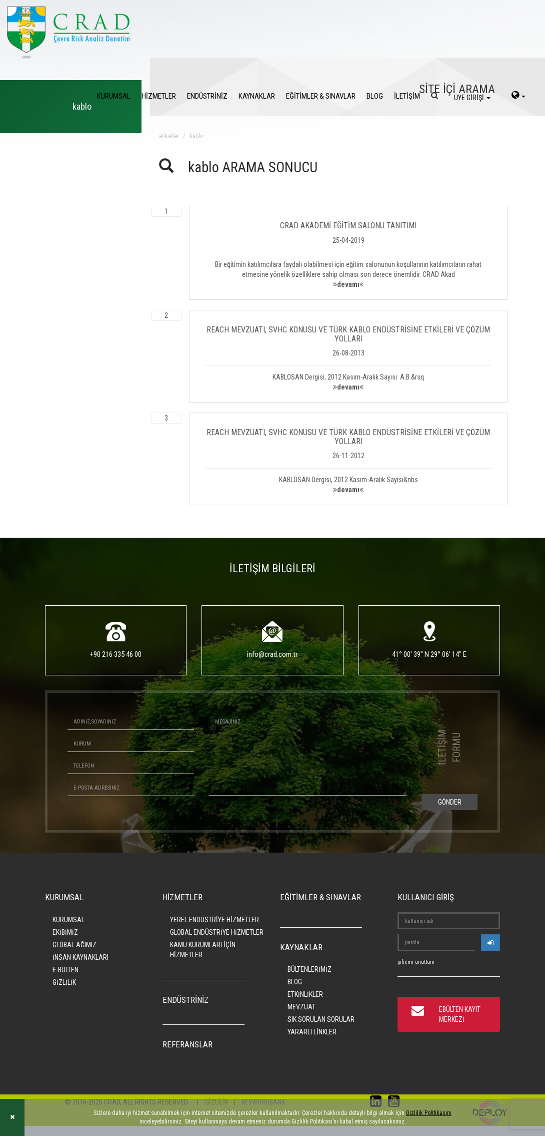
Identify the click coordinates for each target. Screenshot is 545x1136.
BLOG (374, 96)
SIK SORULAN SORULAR (321, 1019)
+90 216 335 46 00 (116, 654)
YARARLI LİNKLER (312, 1032)
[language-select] (518, 96)
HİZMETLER (159, 96)
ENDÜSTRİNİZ (207, 96)
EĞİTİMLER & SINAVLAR (321, 96)
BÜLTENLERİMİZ (310, 969)
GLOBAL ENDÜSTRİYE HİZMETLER (217, 932)
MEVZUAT (302, 1007)
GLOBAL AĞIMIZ (74, 945)
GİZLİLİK (64, 982)
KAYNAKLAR (256, 96)
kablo (196, 136)
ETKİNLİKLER (305, 994)
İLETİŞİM (407, 96)
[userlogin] (490, 942)
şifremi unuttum (416, 962)
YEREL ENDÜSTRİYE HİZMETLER (214, 920)
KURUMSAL (113, 96)
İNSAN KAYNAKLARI (80, 957)
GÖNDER (450, 802)
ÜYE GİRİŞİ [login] (472, 98)
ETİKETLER (169, 136)
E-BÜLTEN (65, 970)
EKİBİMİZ (65, 932)
